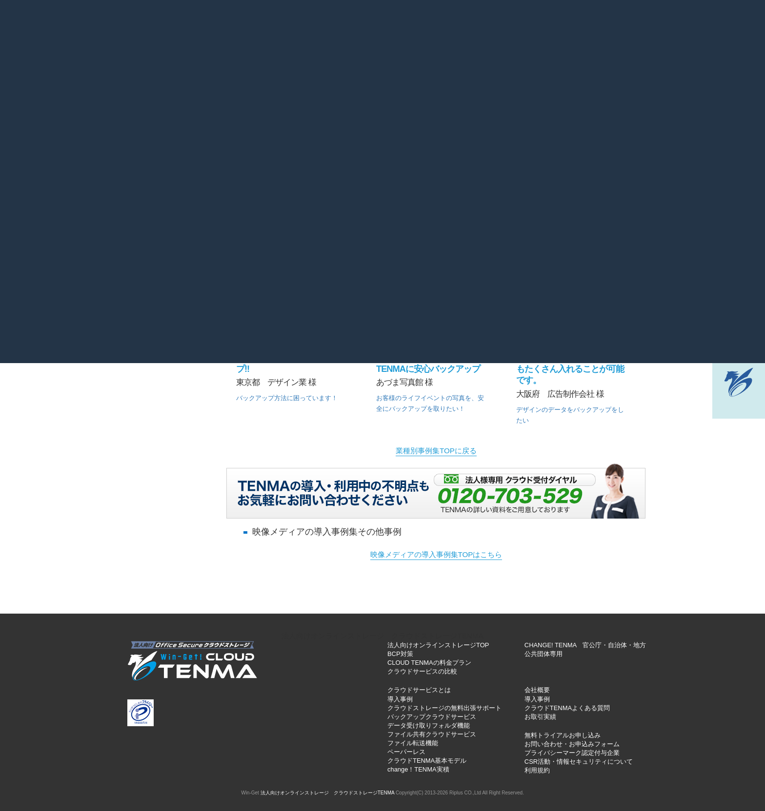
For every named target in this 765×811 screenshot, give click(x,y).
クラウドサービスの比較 (422, 671)
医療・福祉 (479, 156)
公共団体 (479, 183)
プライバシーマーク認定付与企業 (572, 752)
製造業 (266, 156)
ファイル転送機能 (412, 743)
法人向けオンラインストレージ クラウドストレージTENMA (382, 636)
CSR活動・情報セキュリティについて (578, 761)
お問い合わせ (407, 28)
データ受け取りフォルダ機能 (428, 725)
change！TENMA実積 (418, 769)
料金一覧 (291, 65)
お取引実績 (540, 716)
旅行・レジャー (550, 183)
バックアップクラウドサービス (431, 716)
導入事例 (400, 699)
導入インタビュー (411, 65)
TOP (96, 65)
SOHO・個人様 (622, 183)
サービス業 (337, 156)
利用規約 (537, 770)
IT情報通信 (337, 183)
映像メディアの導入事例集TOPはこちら (436, 554)
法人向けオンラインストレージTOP (438, 645)
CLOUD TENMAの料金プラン (429, 662)
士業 (266, 183)
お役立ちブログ (352, 28)
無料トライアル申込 (642, 65)
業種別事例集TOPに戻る (436, 450)
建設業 (408, 156)
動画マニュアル (490, 65)
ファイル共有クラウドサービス (431, 734)
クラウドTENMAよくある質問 (567, 708)
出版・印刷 (551, 156)
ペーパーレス (406, 751)
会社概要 (449, 28)
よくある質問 (298, 28)
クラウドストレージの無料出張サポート (444, 708)
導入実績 (343, 65)
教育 (622, 156)
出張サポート (562, 65)
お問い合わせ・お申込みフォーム (572, 744)
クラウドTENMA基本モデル (426, 760)
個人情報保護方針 (500, 28)
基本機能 (239, 65)
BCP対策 (400, 653)
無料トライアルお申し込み (562, 735)
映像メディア (408, 183)
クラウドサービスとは (164, 65)
